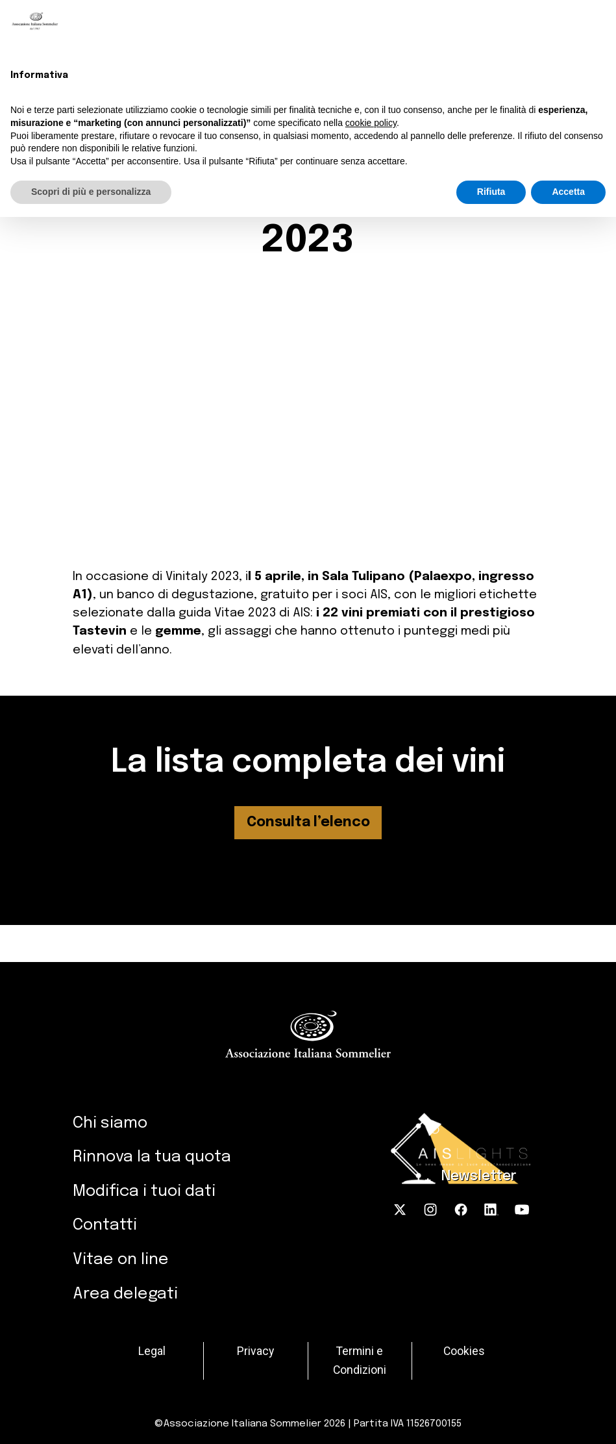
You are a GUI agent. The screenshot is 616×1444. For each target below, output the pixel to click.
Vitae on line (121, 1259)
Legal (152, 1351)
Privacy (255, 1351)
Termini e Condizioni (359, 1360)
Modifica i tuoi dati (144, 1191)
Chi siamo (110, 1123)
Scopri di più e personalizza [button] (91, 191)
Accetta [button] (568, 191)
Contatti (105, 1225)
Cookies (464, 1351)
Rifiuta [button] (491, 191)
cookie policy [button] (371, 123)
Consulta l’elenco (308, 822)
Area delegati (125, 1294)
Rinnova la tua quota (152, 1156)
